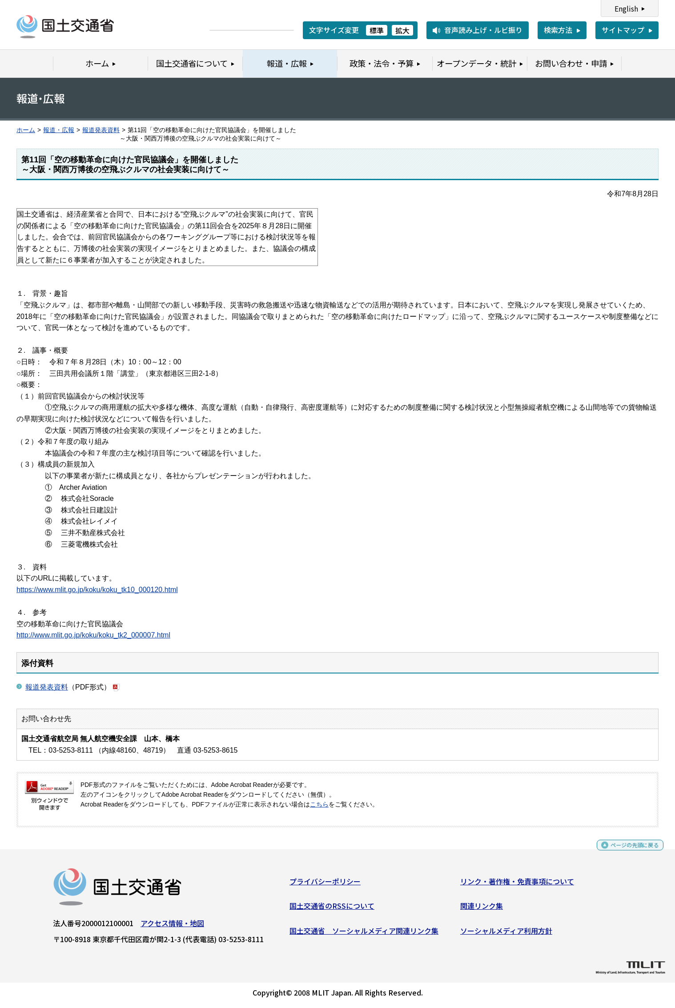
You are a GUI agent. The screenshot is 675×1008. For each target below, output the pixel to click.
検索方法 (558, 29)
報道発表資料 (101, 130)
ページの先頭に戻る (627, 852)
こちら (319, 804)
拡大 (402, 30)
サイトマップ (623, 29)
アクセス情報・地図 (172, 926)
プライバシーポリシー (325, 884)
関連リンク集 (481, 909)
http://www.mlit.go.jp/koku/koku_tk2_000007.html (93, 635)
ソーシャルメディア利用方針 (506, 933)
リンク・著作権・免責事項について (517, 884)
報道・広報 (58, 130)
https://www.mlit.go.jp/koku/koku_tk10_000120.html (97, 589)
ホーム (25, 130)
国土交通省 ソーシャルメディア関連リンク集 (363, 933)
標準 (377, 30)
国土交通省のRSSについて (331, 909)
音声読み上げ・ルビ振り (483, 29)
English (626, 8)
